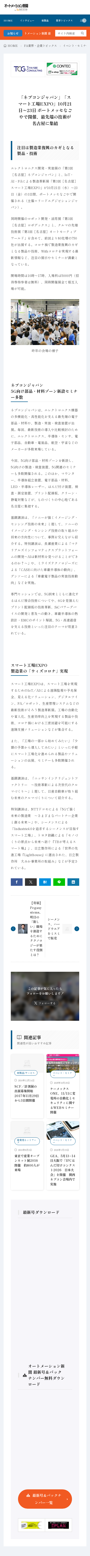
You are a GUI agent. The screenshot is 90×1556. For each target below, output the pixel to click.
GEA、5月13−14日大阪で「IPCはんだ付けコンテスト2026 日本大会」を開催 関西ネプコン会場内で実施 (62, 1170)
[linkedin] (73, 882)
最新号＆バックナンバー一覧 (46, 1499)
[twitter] (31, 882)
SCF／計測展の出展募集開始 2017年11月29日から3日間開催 (26, 1093)
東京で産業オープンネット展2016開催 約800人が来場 (27, 1163)
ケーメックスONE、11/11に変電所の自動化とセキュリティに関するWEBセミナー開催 (62, 1100)
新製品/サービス (26, 1073)
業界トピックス (64, 20)
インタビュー (27, 20)
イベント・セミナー (76, 45)
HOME (8, 20)
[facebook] (17, 882)
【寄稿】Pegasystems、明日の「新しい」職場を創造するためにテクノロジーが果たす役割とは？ (36, 929)
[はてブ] (45, 882)
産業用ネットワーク (26, 1141)
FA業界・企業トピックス (40, 45)
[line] (59, 882)
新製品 (45, 20)
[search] (82, 33)
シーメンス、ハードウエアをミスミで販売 (54, 928)
